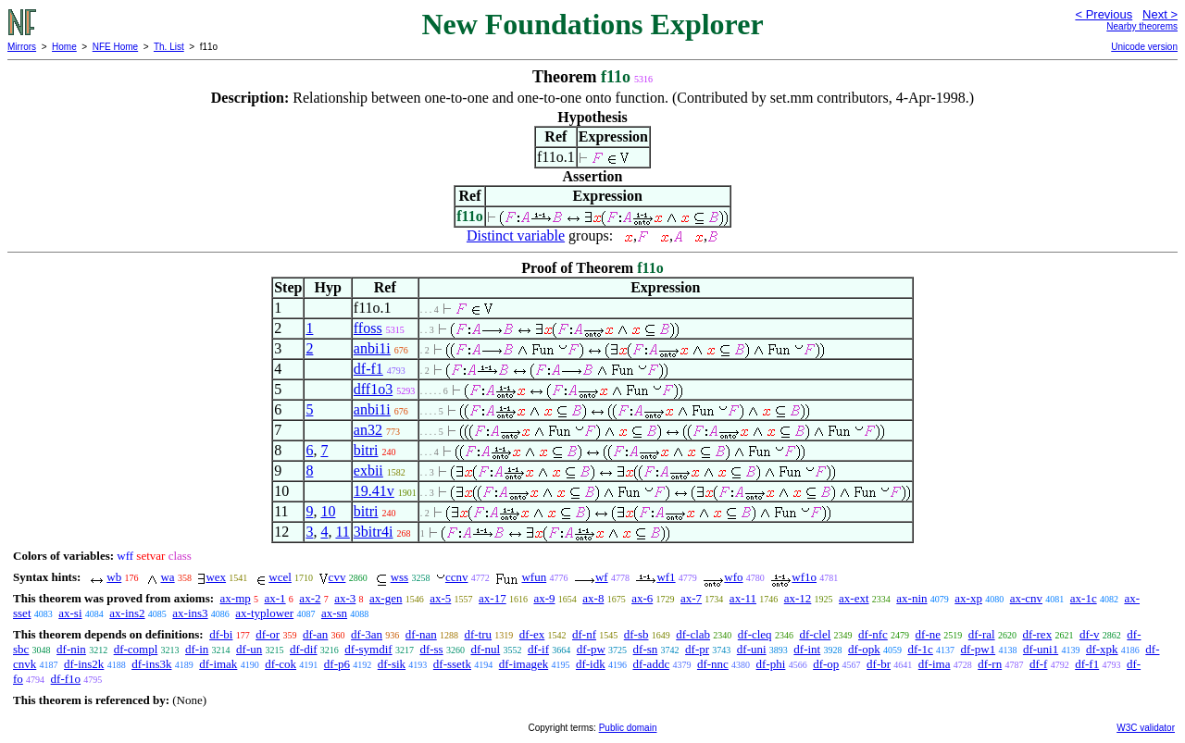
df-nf (584, 634)
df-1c (919, 649)
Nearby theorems (1142, 26)
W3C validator (1145, 728)
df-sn (645, 649)
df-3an (366, 634)
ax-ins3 (189, 613)
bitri (366, 450)
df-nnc (713, 664)
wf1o (804, 577)
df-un (249, 649)
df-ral (981, 634)
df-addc (650, 664)
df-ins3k (151, 664)
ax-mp (235, 598)
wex (216, 577)
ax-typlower (264, 613)
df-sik (391, 664)
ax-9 (544, 598)
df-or (268, 634)
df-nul (485, 649)
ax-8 (593, 598)
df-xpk (1102, 649)
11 (342, 531)
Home (64, 47)
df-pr (697, 649)
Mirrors (21, 47)
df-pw (591, 649)
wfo (733, 577)
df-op (826, 664)
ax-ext (853, 598)
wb (113, 577)
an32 (368, 430)
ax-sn (334, 613)
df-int (806, 649)
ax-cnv (1026, 598)
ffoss (368, 328)
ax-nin (911, 598)
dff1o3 (373, 389)
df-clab (693, 634)
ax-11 (743, 598)
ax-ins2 (126, 613)
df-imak (218, 664)
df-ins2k (84, 664)
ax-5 (440, 598)
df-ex (531, 634)
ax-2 (309, 598)
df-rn (990, 664)
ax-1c (1083, 598)
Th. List (169, 47)
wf (601, 577)
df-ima (934, 664)
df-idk (590, 664)
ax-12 (798, 598)
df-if (538, 649)
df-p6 (337, 664)
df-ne (928, 634)
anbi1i (372, 348)
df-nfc (873, 634)
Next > (1160, 14)
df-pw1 (978, 649)
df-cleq (755, 634)
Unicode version (1144, 47)
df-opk (864, 649)
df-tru (478, 634)
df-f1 (368, 369)
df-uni (752, 649)
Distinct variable (516, 235)
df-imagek (523, 664)
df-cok (280, 664)
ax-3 (345, 598)
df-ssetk (452, 664)
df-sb (636, 634)
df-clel (814, 634)
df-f (1038, 664)
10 (327, 511)
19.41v (374, 491)
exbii (368, 470)
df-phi (771, 664)
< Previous (1103, 14)
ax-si (69, 613)
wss (400, 577)
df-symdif (368, 649)
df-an (315, 634)
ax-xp (968, 598)
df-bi (220, 634)
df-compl (136, 649)
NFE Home (115, 47)
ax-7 (691, 598)
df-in (196, 649)
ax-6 (642, 598)
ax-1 (275, 598)
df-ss (431, 649)
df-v (1089, 634)
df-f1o (66, 679)
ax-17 (492, 598)
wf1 (665, 577)
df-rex (1037, 634)
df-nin (71, 649)
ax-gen (385, 598)
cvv (337, 577)
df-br (879, 664)
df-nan (421, 634)
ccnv (456, 577)
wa (167, 577)
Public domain (628, 728)
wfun (533, 577)
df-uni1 (1040, 649)
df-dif (304, 649)
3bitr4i (373, 531)
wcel (280, 577)
